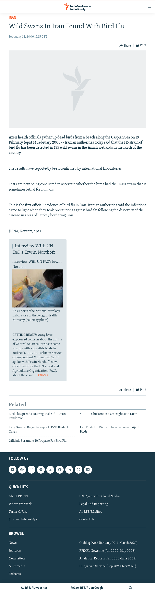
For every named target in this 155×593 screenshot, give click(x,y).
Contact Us (86, 519)
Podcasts (15, 574)
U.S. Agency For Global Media (99, 496)
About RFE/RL (19, 496)
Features (15, 551)
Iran (12, 18)
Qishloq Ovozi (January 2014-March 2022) (108, 543)
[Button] (125, 45)
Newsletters (17, 558)
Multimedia (17, 566)
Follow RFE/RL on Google (87, 588)
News (13, 543)
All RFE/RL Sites (90, 511)
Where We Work (20, 504)
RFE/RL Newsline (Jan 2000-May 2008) (107, 551)
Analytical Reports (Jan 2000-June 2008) (107, 558)
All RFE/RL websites (34, 588)
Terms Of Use (18, 511)
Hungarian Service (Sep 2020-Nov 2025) (107, 566)
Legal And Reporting (93, 504)
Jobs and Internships (23, 519)
